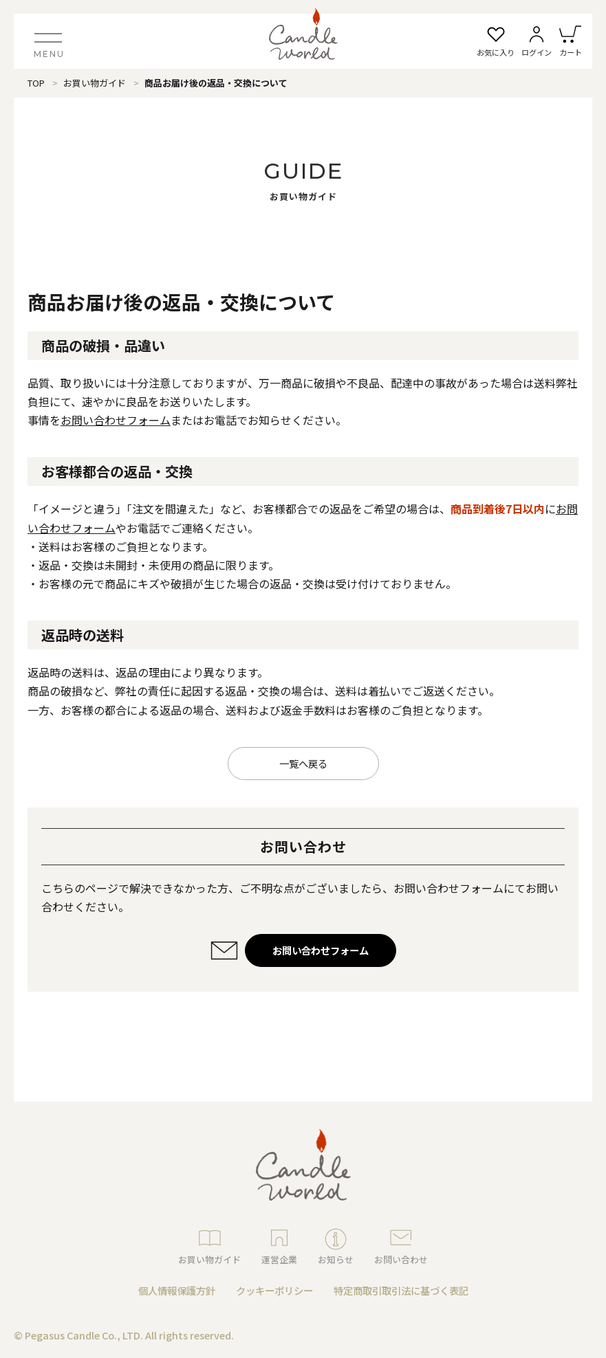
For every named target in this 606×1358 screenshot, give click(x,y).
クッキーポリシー (274, 1290)
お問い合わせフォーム (116, 420)
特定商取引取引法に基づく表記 (401, 1290)
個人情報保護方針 (176, 1290)
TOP (36, 82)
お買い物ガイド (94, 82)
